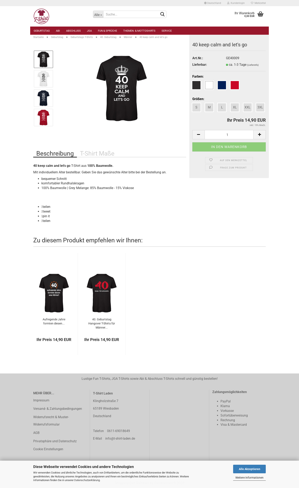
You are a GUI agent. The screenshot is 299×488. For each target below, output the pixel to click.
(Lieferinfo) (253, 65)
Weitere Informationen (249, 477)
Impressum (41, 400)
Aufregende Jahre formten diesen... (54, 321)
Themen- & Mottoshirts (139, 30)
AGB (36, 433)
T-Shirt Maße (97, 153)
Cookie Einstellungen (48, 449)
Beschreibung (55, 153)
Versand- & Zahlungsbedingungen (57, 409)
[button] (45, 207)
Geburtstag (42, 30)
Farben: (198, 76)
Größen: (198, 99)
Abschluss (73, 30)
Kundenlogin (236, 3)
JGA (89, 30)
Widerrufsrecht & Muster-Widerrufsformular (51, 421)
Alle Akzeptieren (249, 469)
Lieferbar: (199, 65)
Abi (58, 30)
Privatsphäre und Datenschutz (55, 441)
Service (167, 30)
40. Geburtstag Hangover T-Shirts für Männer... (101, 323)
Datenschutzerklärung (87, 480)
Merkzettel (258, 3)
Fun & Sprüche (107, 30)
